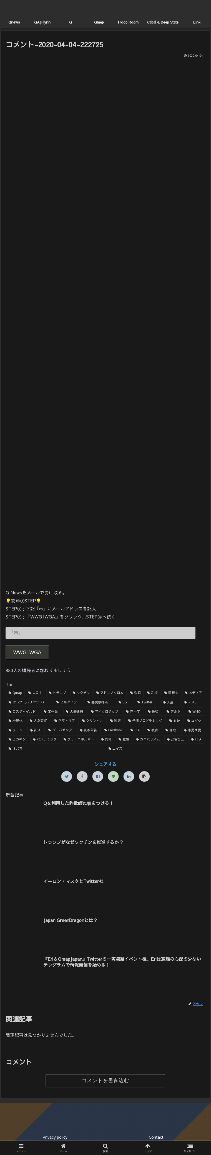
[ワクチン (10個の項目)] (81, 693)
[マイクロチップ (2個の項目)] (106, 712)
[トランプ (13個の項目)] (57, 693)
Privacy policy (55, 1137)
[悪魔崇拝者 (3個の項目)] (100, 702)
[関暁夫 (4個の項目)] (171, 693)
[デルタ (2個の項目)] (174, 712)
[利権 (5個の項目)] (153, 693)
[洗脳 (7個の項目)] (136, 693)
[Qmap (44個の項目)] (15, 693)
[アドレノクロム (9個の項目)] (110, 693)
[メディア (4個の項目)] (193, 693)
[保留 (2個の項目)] (154, 712)
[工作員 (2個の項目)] (51, 712)
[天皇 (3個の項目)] (170, 702)
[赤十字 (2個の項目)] (134, 712)
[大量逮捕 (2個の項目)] (75, 712)
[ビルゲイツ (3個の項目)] (69, 702)
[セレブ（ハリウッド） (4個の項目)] (29, 702)
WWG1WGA (27, 652)
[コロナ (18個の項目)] (35, 693)
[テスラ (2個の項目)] (193, 702)
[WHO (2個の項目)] (195, 712)
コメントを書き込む (105, 1080)
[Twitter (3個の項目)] (147, 702)
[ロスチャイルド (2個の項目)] (23, 712)
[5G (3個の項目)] (125, 702)
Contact (156, 1137)
